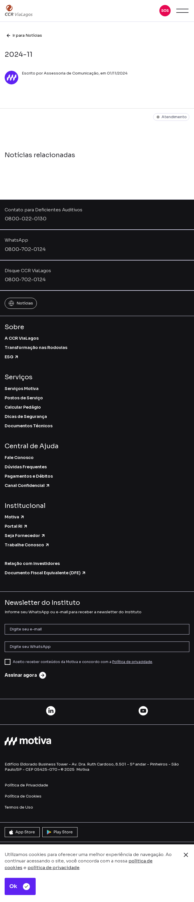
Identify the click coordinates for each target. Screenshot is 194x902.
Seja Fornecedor (25, 535)
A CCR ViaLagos (22, 338)
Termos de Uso (19, 807)
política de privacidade (53, 867)
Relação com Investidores (32, 563)
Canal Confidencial (27, 485)
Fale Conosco (19, 457)
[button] (165, 11)
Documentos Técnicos (28, 425)
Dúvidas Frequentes (26, 467)
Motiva (15, 517)
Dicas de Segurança (26, 416)
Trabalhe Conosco (27, 545)
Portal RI (16, 526)
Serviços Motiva (22, 388)
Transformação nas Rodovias (36, 347)
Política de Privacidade (26, 785)
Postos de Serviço (24, 398)
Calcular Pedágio (23, 407)
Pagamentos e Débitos (29, 476)
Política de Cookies (23, 796)
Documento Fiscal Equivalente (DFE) (45, 572)
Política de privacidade (132, 662)
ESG (12, 357)
